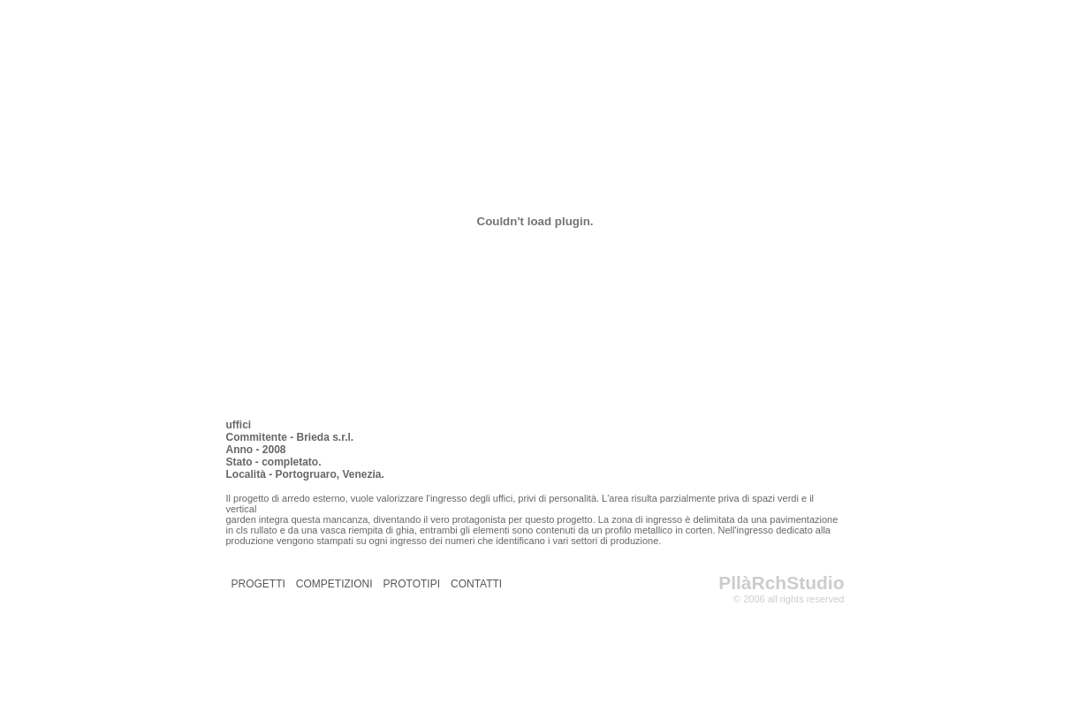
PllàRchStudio (781, 582)
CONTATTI (476, 584)
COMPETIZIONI (334, 584)
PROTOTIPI (411, 584)
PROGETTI (258, 584)
